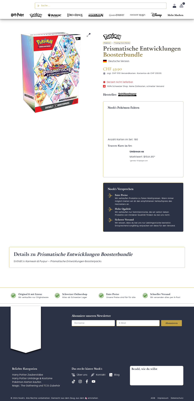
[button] (175, 15)
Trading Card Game (122, 43)
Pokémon (107, 43)
